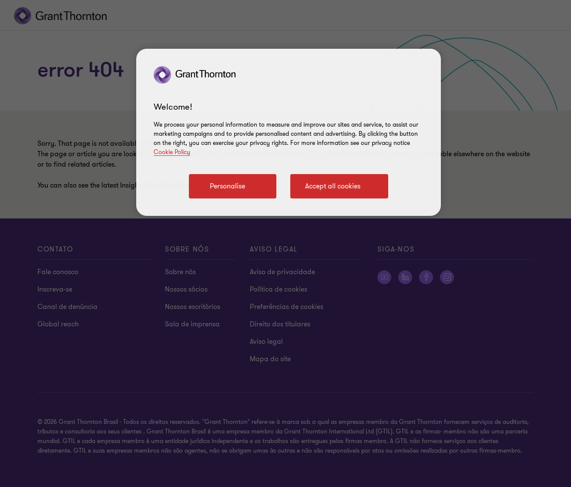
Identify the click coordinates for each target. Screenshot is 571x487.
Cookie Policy (172, 152)
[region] (288, 132)
